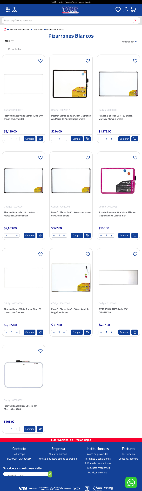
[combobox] (71, 20)
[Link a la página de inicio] (5, 29)
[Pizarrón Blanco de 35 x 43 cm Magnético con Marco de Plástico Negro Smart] (71, 101)
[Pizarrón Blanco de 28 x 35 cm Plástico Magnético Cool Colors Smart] (118, 197)
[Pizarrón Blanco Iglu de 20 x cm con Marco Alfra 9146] (23, 391)
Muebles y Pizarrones (19, 29)
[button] (131, 483)
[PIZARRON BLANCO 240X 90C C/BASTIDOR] (118, 294)
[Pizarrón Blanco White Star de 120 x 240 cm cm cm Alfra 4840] (23, 101)
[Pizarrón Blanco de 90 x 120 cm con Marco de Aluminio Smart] (118, 101)
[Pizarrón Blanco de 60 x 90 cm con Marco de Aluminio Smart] (71, 197)
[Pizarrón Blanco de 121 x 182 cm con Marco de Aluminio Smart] (23, 197)
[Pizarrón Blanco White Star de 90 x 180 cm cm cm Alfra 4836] (23, 294)
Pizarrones (38, 29)
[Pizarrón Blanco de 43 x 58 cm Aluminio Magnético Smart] (71, 294)
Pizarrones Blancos (55, 29)
